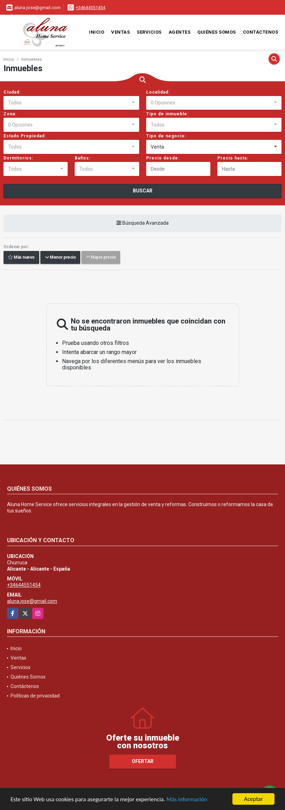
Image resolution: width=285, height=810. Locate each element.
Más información (187, 799)
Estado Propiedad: (25, 136)
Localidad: (158, 92)
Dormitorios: (18, 158)
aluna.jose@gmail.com (32, 601)
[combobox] (71, 103)
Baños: (82, 158)
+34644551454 (90, 7)
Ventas (120, 32)
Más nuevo (21, 257)
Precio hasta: (232, 158)
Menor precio (60, 257)
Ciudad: (12, 92)
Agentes (180, 32)
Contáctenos (260, 32)
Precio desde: (162, 158)
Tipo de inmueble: (167, 113)
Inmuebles (31, 59)
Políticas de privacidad (35, 696)
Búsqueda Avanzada (142, 223)
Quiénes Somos (216, 32)
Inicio (96, 32)
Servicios (149, 32)
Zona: (10, 113)
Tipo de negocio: (166, 136)
